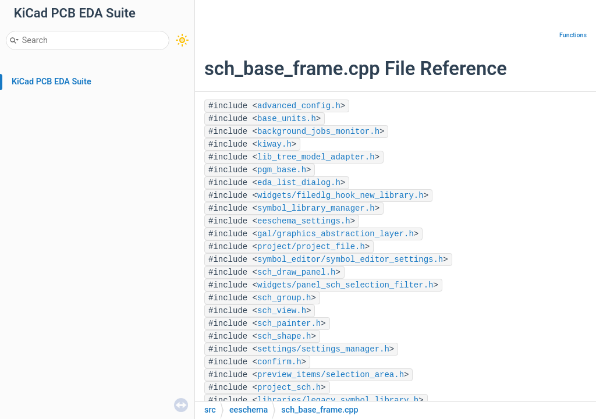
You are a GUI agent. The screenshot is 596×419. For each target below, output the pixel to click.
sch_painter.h (289, 323)
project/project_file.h (311, 246)
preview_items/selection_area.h (330, 374)
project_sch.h (289, 387)
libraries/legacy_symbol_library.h (337, 400)
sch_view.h (281, 310)
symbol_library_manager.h (316, 208)
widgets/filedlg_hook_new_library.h (340, 195)
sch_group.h (284, 298)
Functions (573, 35)
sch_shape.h (284, 336)
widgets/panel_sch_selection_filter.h (345, 285)
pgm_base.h (281, 170)
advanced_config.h (298, 106)
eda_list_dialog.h (298, 182)
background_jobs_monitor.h (318, 131)
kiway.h (274, 144)
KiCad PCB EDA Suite (51, 82)
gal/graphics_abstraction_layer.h (335, 234)
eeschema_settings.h (303, 221)
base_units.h (286, 118)
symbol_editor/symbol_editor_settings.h (350, 259)
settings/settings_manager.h (323, 349)
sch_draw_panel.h (296, 272)
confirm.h (279, 362)
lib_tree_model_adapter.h (316, 157)
